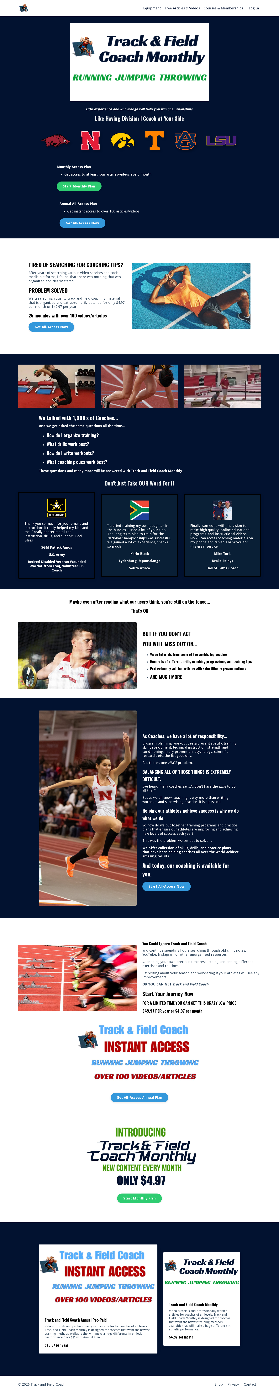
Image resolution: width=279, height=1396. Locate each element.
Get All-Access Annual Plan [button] (139, 1099)
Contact (250, 1387)
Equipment (152, 8)
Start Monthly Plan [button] (79, 186)
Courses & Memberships (223, 8)
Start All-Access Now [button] (167, 888)
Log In (254, 8)
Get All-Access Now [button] (82, 223)
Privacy (233, 1387)
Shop (219, 1387)
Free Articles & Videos (182, 8)
